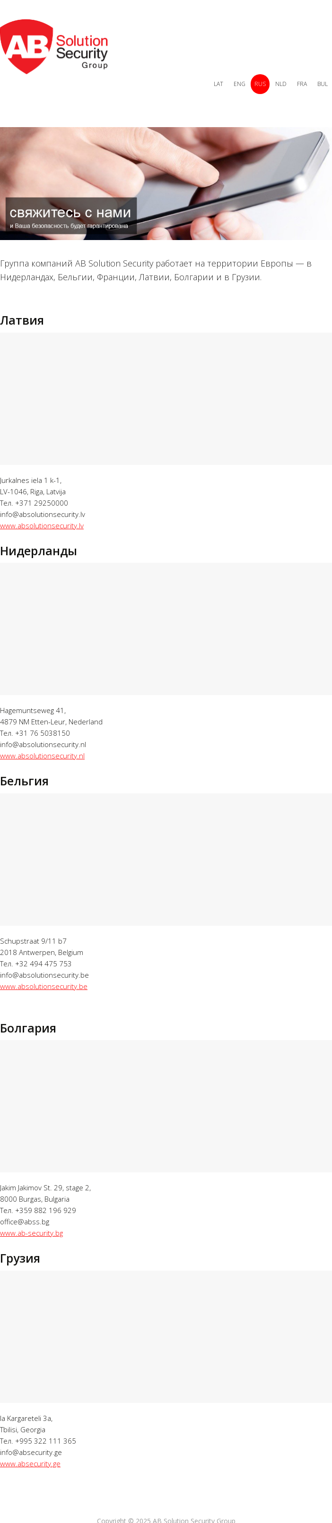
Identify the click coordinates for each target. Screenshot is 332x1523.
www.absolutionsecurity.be (43, 986)
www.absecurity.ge (30, 1463)
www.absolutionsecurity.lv (42, 525)
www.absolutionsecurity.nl (42, 755)
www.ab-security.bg (31, 1233)
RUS (260, 84)
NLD (281, 84)
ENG (239, 84)
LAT (218, 84)
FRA (302, 84)
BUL (322, 84)
